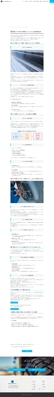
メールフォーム (37, 364)
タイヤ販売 (30, 1)
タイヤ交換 (26, 1)
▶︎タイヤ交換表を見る (14, 302)
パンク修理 (34, 1)
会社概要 (43, 376)
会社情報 (41, 1)
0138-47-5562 (17, 364)
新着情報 (37, 1)
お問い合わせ (51, 1)
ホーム (23, 1)
